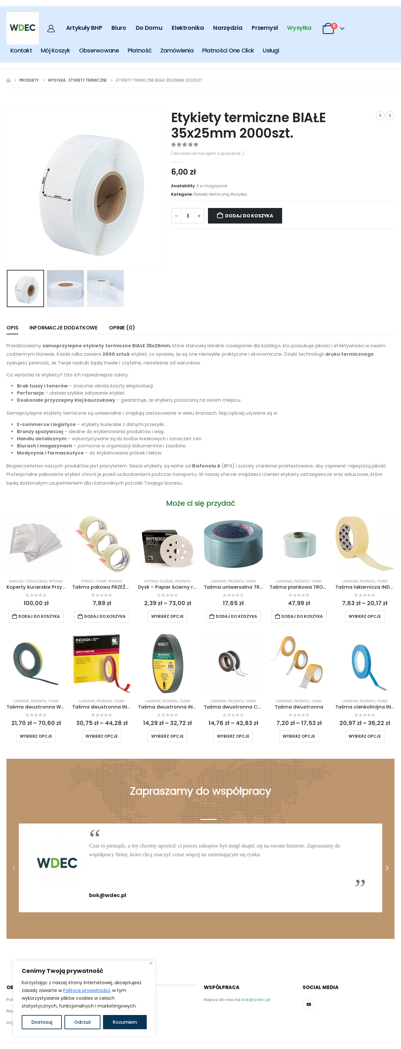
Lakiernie (218, 581)
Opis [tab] (12, 327)
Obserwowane (99, 50)
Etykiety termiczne (211, 194)
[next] (390, 115)
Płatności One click (228, 50)
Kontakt (21, 50)
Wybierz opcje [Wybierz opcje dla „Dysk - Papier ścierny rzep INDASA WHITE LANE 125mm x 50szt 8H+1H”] (167, 616)
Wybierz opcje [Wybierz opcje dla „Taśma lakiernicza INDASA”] (365, 616)
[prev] (380, 115)
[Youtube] (309, 1004)
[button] (14, 868)
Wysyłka (299, 28)
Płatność (140, 50)
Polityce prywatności (86, 990)
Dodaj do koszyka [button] (39, 616)
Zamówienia (176, 50)
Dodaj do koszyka (249, 216)
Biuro (118, 28)
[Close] (151, 963)
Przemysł (265, 28)
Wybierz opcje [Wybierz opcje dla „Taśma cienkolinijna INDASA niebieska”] (365, 736)
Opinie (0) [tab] (122, 327)
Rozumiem (125, 1022)
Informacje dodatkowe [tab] (63, 327)
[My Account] (52, 28)
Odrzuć (82, 1022)
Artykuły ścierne (158, 581)
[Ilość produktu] (188, 216)
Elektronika (188, 28)
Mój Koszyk (55, 50)
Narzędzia (227, 28)
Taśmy (251, 581)
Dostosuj (41, 1022)
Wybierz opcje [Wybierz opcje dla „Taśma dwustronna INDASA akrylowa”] (102, 736)
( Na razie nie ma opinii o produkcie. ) (207, 153)
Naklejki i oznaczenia (28, 581)
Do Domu (149, 28)
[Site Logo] (22, 28)
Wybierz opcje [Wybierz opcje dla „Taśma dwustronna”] (299, 736)
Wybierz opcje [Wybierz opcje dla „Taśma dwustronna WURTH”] (36, 736)
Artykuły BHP (84, 28)
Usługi (271, 50)
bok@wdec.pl (255, 1000)
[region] (84, 998)
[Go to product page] (36, 543)
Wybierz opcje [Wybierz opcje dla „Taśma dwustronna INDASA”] (167, 736)
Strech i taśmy (94, 581)
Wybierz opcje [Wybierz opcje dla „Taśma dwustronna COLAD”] (233, 736)
